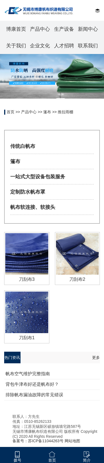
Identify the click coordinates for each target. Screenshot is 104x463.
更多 (96, 357)
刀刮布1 (27, 337)
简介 (87, 460)
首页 (10, 112)
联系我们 (88, 45)
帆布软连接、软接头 (32, 207)
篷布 (47, 112)
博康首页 (16, 29)
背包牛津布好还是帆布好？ (32, 384)
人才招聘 (64, 45)
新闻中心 (88, 29)
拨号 (17, 460)
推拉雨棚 (65, 112)
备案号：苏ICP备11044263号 (38, 441)
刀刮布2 (77, 279)
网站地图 (72, 441)
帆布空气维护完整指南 (28, 373)
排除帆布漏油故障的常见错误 (34, 394)
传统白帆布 (22, 146)
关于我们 (16, 45)
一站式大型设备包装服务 (37, 176)
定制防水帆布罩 (27, 192)
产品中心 (40, 29)
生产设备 (64, 29)
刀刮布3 (27, 279)
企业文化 (40, 45)
